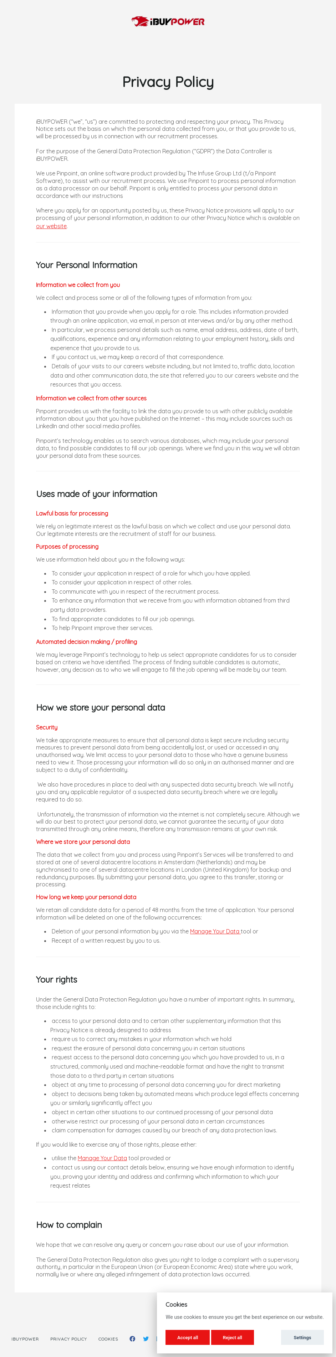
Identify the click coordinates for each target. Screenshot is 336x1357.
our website (51, 226)
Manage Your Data (215, 931)
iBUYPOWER (25, 1339)
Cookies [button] (108, 1339)
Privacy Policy (68, 1339)
